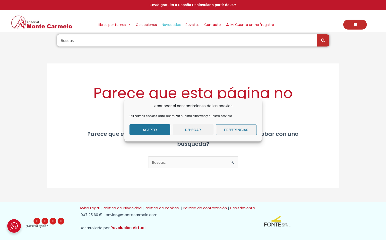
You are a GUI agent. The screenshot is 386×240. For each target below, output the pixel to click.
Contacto (212, 24)
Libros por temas (114, 25)
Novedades (171, 24)
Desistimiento (243, 207)
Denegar (193, 129)
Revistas (192, 24)
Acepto (150, 129)
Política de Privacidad (122, 207)
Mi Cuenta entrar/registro (252, 24)
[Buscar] (323, 40)
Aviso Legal (90, 207)
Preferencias (236, 129)
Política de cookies (163, 207)
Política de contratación (205, 207)
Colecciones (146, 24)
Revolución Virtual (128, 227)
